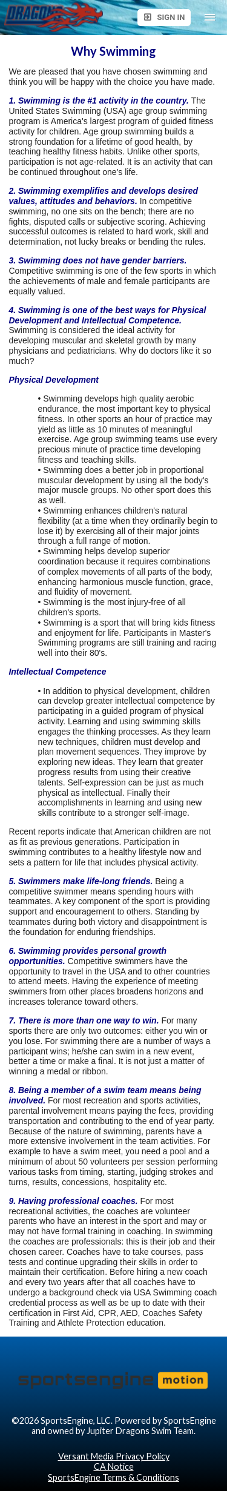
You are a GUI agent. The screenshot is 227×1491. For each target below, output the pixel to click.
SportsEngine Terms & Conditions (113, 1477)
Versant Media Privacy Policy (113, 1456)
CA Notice (114, 1466)
